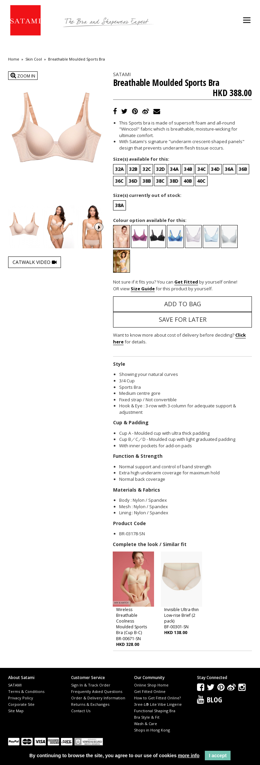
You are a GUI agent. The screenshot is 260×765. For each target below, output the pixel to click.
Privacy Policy (20, 697)
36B (243, 169)
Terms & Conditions (26, 691)
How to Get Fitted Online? (157, 697)
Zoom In (22, 75)
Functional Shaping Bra (154, 710)
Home (13, 59)
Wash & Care (145, 723)
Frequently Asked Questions (96, 691)
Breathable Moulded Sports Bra (76, 59)
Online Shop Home (151, 685)
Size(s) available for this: (141, 159)
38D (174, 181)
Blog (214, 699)
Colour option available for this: (150, 220)
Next (98, 226)
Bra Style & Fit (146, 717)
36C (119, 181)
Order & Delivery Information (98, 697)
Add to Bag (182, 304)
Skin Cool (33, 59)
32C (147, 169)
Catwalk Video (35, 260)
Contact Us (80, 710)
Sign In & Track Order (90, 685)
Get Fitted (186, 282)
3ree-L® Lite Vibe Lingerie (158, 704)
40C (201, 181)
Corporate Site (21, 704)
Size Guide (143, 289)
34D (215, 169)
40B (187, 181)
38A (119, 205)
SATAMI (15, 685)
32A (119, 169)
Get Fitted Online (150, 691)
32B (133, 169)
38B (147, 181)
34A (174, 169)
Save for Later (183, 319)
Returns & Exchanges (90, 704)
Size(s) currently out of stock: (147, 195)
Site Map (16, 710)
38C (160, 181)
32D (160, 169)
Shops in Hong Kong (152, 730)
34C (201, 169)
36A (229, 169)
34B (188, 169)
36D (133, 181)
